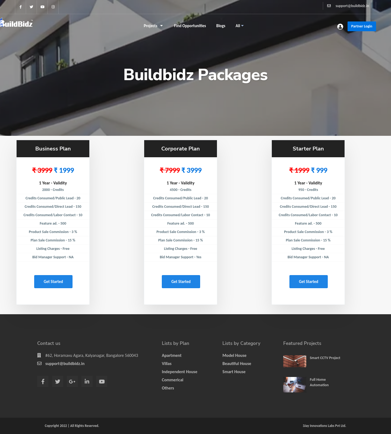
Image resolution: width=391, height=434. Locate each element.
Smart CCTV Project (325, 358)
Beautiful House (236, 363)
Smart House (233, 371)
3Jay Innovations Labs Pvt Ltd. (324, 426)
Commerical (172, 379)
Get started (53, 281)
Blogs (220, 25)
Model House (234, 355)
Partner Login (361, 26)
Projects (153, 26)
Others (168, 388)
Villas (167, 363)
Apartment (171, 355)
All (240, 26)
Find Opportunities (190, 25)
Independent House (179, 371)
